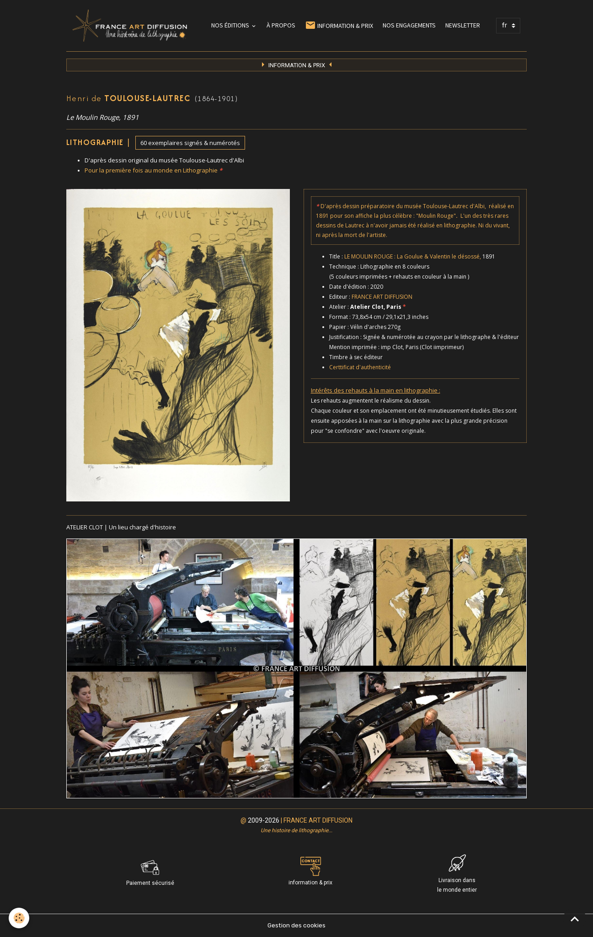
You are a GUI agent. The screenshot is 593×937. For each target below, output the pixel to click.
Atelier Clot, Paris (378, 307)
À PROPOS (281, 25)
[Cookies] (19, 918)
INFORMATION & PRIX (339, 25)
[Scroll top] (574, 918)
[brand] (132, 26)
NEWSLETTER (462, 25)
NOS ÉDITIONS (231, 25)
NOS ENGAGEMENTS (409, 25)
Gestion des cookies (296, 925)
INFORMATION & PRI (296, 65)
